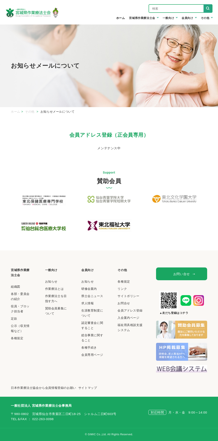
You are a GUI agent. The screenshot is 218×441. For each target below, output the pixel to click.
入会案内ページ (128, 317)
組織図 (15, 286)
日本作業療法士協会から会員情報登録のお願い (43, 387)
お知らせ (51, 281)
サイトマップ (87, 387)
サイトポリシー (128, 296)
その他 (30, 111)
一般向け (51, 270)
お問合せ (124, 303)
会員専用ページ (92, 354)
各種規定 (17, 338)
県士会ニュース (92, 296)
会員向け (87, 270)
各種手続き (89, 347)
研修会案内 (89, 288)
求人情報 (87, 303)
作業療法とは (54, 288)
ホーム (120, 18)
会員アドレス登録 (130, 310)
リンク (122, 288)
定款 (14, 318)
